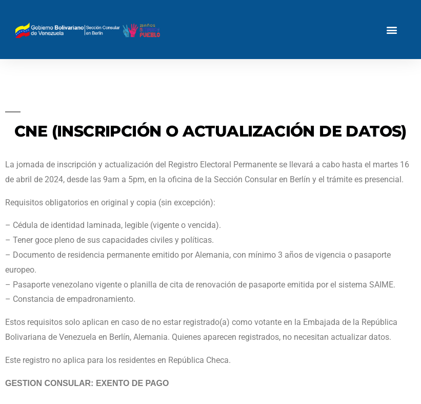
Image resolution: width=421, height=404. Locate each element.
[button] (392, 29)
